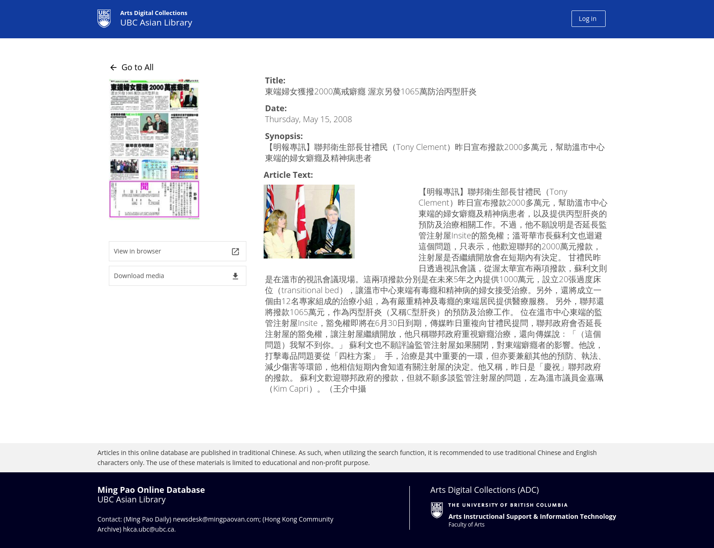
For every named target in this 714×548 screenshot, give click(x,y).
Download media (177, 276)
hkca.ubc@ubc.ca (148, 529)
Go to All (131, 67)
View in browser (177, 251)
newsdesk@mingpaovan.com (216, 519)
